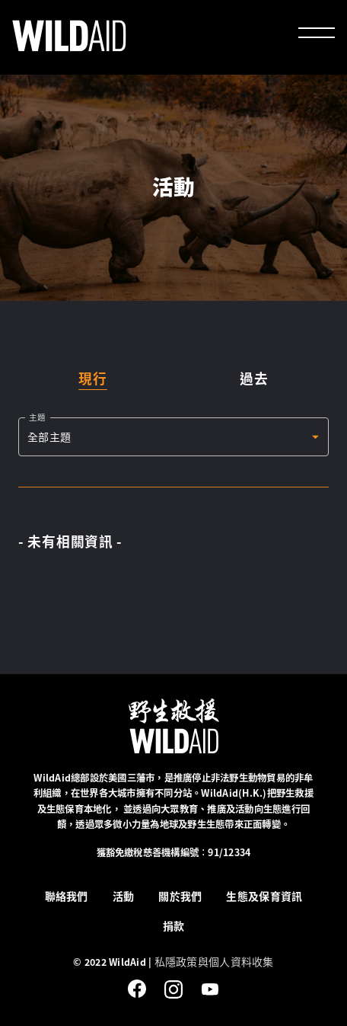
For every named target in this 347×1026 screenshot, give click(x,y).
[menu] (316, 35)
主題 (37, 417)
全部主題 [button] (49, 436)
